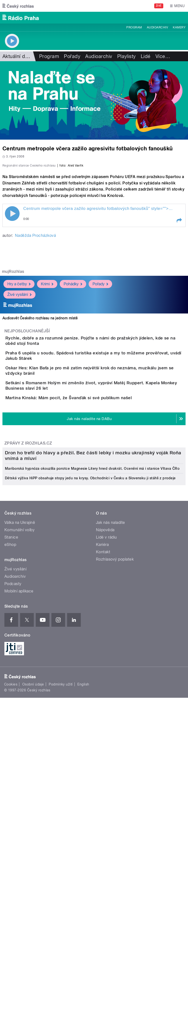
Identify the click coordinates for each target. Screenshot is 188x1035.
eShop (10, 820)
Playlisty (126, 56)
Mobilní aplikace (19, 867)
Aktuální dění (17, 56)
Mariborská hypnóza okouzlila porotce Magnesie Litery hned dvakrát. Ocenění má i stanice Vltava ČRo (92, 745)
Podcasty (13, 860)
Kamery (179, 27)
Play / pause (12, 319)
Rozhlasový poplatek (115, 835)
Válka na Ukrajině (19, 798)
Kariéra (102, 820)
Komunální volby (19, 806)
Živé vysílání (19, 400)
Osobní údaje (33, 961)
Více (162, 56)
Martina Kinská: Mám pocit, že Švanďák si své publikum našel (88, 537)
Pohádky (73, 389)
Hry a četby (19, 389)
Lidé (146, 56)
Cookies (10, 961)
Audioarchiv (157, 27)
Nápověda (105, 806)
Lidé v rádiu (106, 813)
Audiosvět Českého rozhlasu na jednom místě (40, 424)
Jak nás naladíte (110, 798)
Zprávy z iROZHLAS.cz (28, 597)
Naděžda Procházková (35, 341)
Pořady (72, 56)
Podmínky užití (61, 961)
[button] (179, 326)
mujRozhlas (13, 377)
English (83, 961)
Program (134, 27)
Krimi (47, 389)
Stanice (11, 813)
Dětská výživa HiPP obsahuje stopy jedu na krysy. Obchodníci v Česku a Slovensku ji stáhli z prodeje (90, 754)
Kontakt (103, 828)
